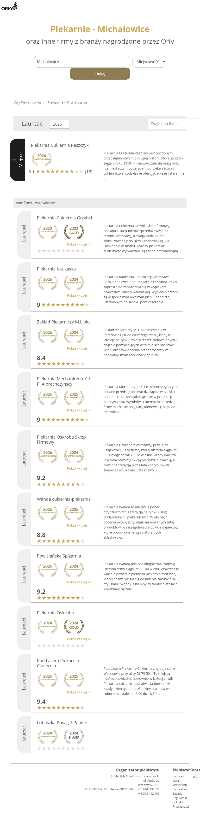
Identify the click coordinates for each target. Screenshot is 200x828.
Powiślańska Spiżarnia (59, 556)
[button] (63, 244)
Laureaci (178, 776)
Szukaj (99, 73)
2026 (58, 124)
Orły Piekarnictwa (27, 102)
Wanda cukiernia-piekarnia (64, 499)
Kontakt (195, 777)
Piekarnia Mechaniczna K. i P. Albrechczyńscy (63, 381)
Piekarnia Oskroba (55, 613)
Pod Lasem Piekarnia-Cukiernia (58, 663)
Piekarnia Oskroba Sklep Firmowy (61, 439)
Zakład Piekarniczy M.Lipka (64, 322)
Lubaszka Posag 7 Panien (62, 722)
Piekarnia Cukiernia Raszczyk (60, 145)
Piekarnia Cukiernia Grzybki (64, 218)
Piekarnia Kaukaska (56, 269)
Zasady (177, 794)
